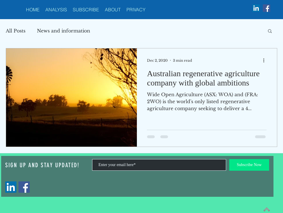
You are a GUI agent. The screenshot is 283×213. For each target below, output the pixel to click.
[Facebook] (24, 187)
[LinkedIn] (10, 187)
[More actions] (265, 60)
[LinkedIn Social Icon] (256, 8)
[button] (270, 31)
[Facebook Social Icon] (266, 8)
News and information (63, 31)
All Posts (15, 31)
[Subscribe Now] (249, 165)
